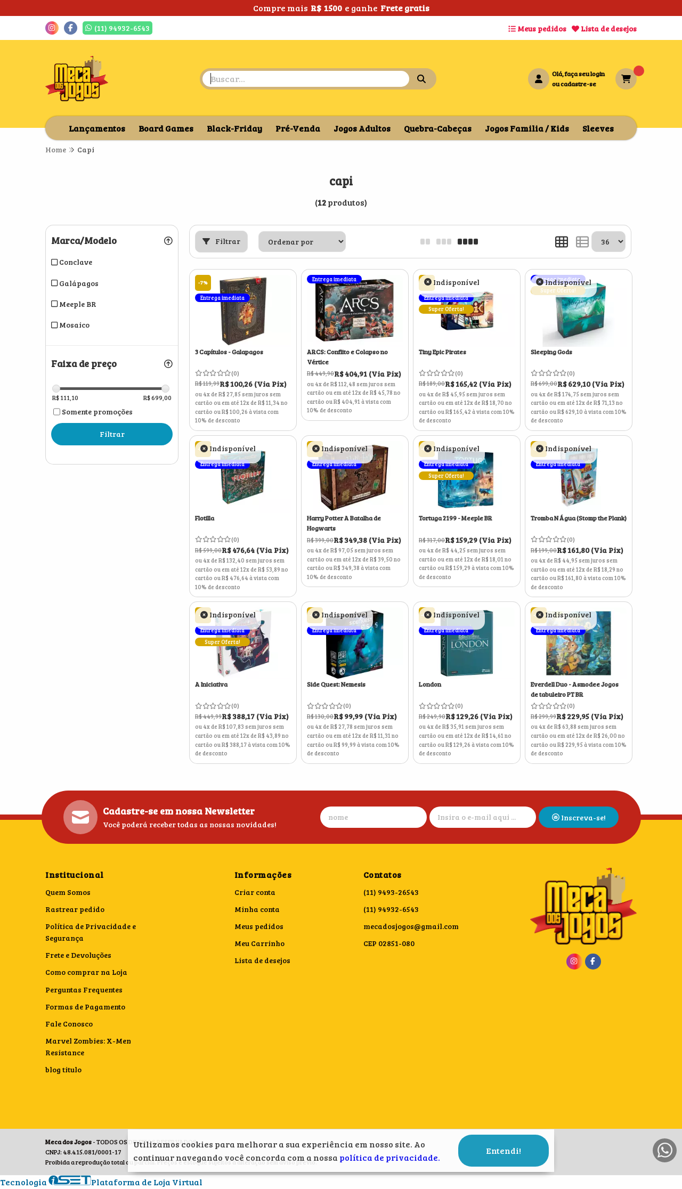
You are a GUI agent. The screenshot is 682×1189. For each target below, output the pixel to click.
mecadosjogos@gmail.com (411, 926)
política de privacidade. (389, 1157)
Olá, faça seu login (578, 73)
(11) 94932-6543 (391, 909)
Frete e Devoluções (78, 955)
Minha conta (257, 909)
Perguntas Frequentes (84, 989)
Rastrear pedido (74, 909)
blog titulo (63, 1069)
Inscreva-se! (579, 817)
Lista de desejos (604, 28)
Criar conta (254, 892)
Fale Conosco (69, 1024)
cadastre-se (578, 83)
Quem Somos (68, 892)
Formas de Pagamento (85, 1006)
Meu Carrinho (259, 943)
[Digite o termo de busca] (305, 79)
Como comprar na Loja (86, 972)
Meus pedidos (537, 28)
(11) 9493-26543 (391, 892)
